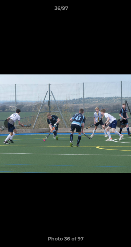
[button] (106, 10)
